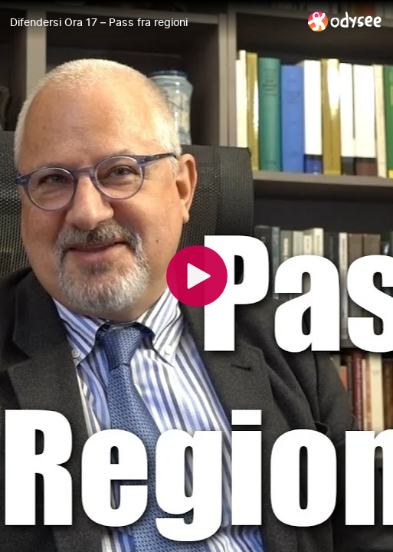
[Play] (197, 276)
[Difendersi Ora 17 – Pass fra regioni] (153, 22)
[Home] (345, 21)
